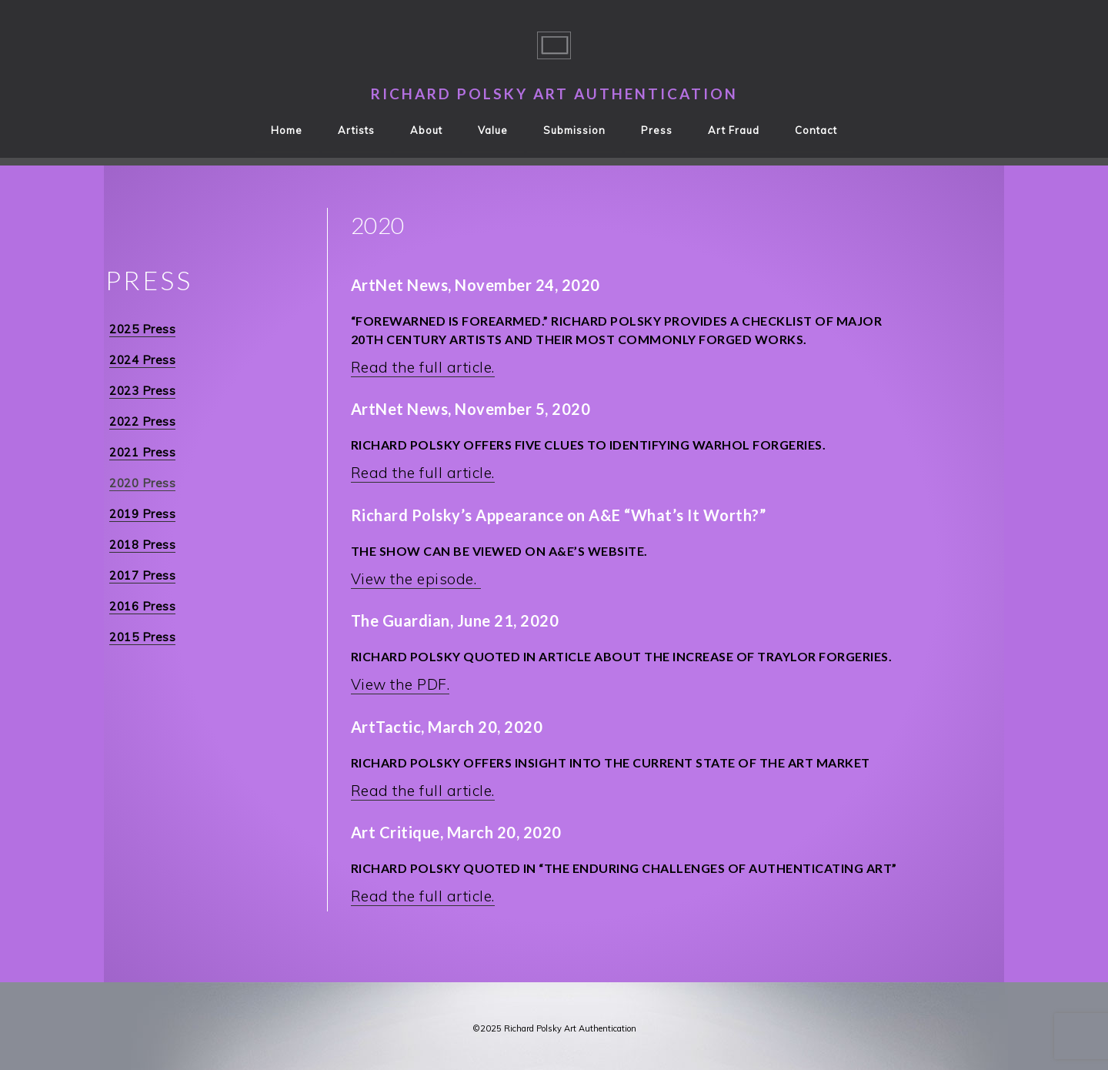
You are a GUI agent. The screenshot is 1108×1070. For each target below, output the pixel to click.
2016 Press (142, 606)
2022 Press (142, 421)
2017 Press (142, 575)
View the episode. (416, 579)
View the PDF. (400, 684)
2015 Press (142, 637)
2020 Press (142, 483)
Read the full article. (423, 367)
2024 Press (142, 360)
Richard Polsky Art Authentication (554, 93)
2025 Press (142, 329)
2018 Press (142, 544)
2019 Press (142, 514)
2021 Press (142, 452)
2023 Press (142, 390)
